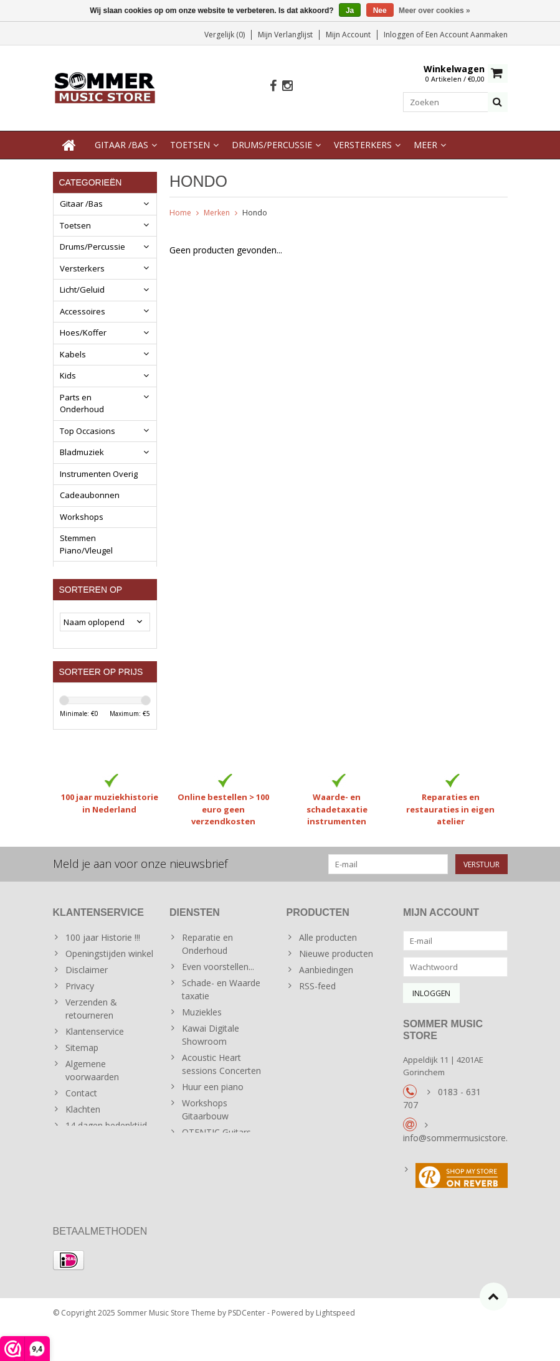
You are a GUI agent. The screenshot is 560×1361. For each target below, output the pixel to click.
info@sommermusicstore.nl (459, 1165)
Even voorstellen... (218, 990)
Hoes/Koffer (83, 333)
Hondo (254, 214)
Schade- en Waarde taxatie (221, 1012)
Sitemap (81, 1070)
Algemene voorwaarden (92, 1093)
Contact (81, 1116)
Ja (350, 10)
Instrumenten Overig (99, 475)
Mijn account (348, 34)
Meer (425, 146)
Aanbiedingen (326, 993)
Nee (380, 10)
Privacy (79, 1009)
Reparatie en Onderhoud (207, 966)
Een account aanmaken (466, 34)
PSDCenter (246, 1345)
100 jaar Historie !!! (102, 960)
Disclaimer (86, 993)
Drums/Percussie (272, 146)
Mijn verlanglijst (285, 34)
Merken (217, 214)
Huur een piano (213, 1110)
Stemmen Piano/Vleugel (86, 545)
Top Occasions (87, 432)
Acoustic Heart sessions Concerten (221, 1087)
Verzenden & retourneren (91, 1031)
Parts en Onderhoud (82, 405)
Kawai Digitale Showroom (210, 1057)
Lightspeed (335, 1345)
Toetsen (190, 146)
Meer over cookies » (434, 10)
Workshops (81, 518)
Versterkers (363, 146)
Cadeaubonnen (90, 496)
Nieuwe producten (336, 976)
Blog (68, 572)
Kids (68, 376)
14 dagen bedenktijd (106, 1148)
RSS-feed (317, 1009)
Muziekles (202, 1035)
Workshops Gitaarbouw (205, 1132)
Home (180, 214)
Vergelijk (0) (224, 34)
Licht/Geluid (82, 290)
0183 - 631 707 (442, 1125)
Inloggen (400, 34)
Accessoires (82, 312)
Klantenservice (94, 1054)
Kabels (73, 355)
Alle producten (328, 960)
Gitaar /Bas (121, 146)
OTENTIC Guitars (216, 1155)
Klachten (82, 1132)
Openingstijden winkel (109, 976)
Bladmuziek (82, 453)
